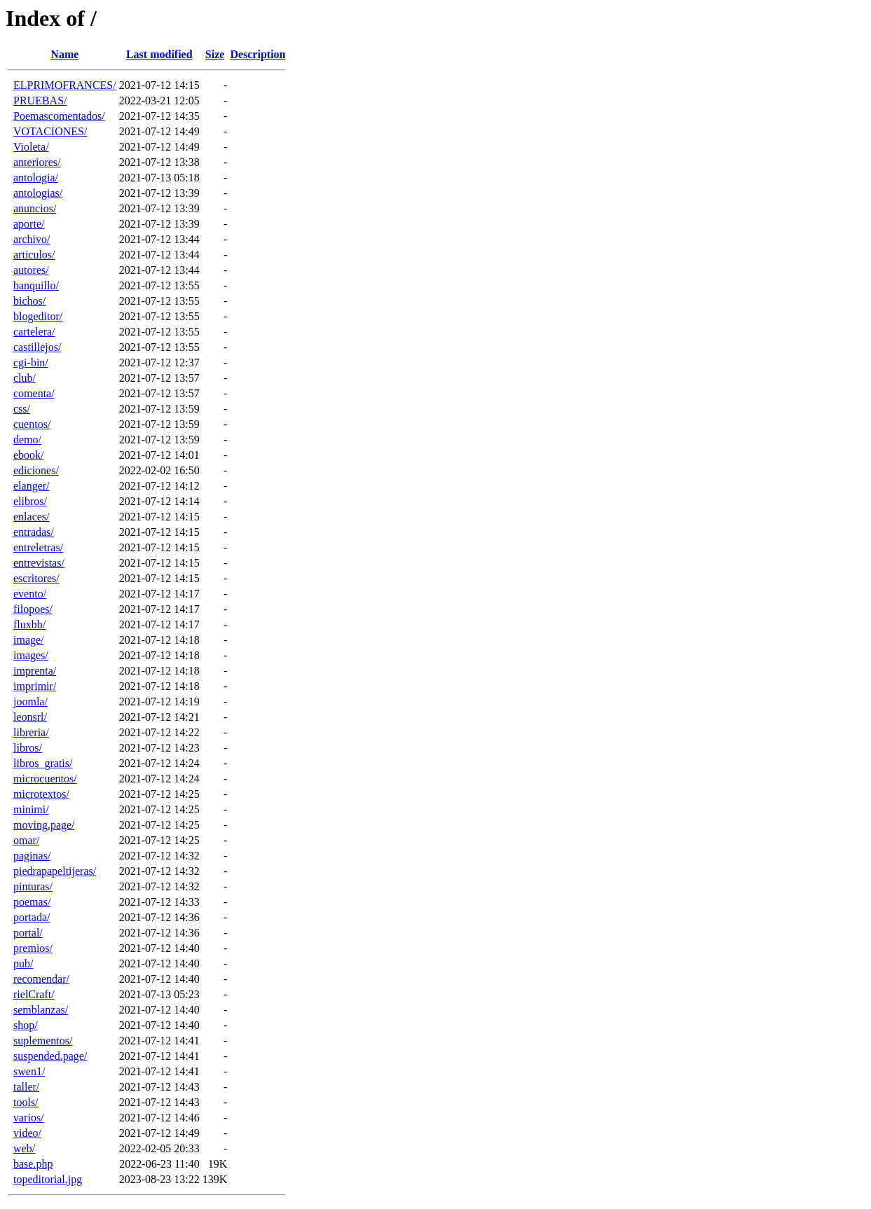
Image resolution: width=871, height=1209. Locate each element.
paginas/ (31, 856)
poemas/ (31, 902)
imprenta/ (34, 671)
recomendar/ (41, 979)
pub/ (23, 963)
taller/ (26, 1087)
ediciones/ (36, 470)
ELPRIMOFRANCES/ (64, 85)
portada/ (31, 917)
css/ (21, 409)
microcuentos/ (45, 779)
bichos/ (29, 301)
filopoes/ (33, 609)
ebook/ (28, 455)
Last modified (159, 54)
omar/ (26, 840)
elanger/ (31, 486)
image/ (28, 640)
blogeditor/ (37, 316)
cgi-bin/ (30, 362)
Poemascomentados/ (59, 116)
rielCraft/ (34, 994)
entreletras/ (38, 547)
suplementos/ (42, 1040)
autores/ (31, 270)
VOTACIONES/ (50, 131)
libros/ (27, 748)
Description (257, 54)
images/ (30, 655)
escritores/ (36, 578)
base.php (33, 1164)
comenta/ (34, 393)
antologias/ (37, 193)
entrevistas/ (38, 563)
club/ (24, 378)
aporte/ (28, 224)
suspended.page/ (50, 1056)
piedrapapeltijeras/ (54, 871)
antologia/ (35, 178)
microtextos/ (41, 794)
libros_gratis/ (42, 763)
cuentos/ (31, 424)
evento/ (29, 594)
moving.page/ (44, 825)
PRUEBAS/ (40, 100)
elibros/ (30, 501)
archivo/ (31, 239)
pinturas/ (33, 886)
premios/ (33, 948)
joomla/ (30, 701)
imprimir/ (34, 686)
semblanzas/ (40, 1010)
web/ (24, 1148)
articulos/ (34, 255)
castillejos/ (37, 347)
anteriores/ (37, 162)
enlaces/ (31, 517)
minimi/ (31, 809)
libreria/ (31, 732)
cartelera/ (34, 332)
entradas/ (33, 532)
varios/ (28, 1118)
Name (64, 54)
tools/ (26, 1102)
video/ (27, 1133)
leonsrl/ (30, 717)
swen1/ (29, 1071)
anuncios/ (34, 208)
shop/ (25, 1025)
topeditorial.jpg (47, 1179)
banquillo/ (36, 285)
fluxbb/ (29, 624)
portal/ (28, 933)
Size (215, 54)
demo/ (27, 439)
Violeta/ (31, 147)
